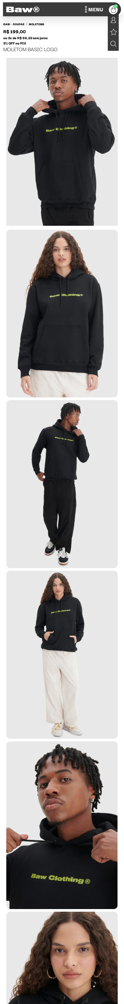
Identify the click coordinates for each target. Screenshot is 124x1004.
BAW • (7, 24)
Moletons (36, 24)
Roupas (18, 24)
